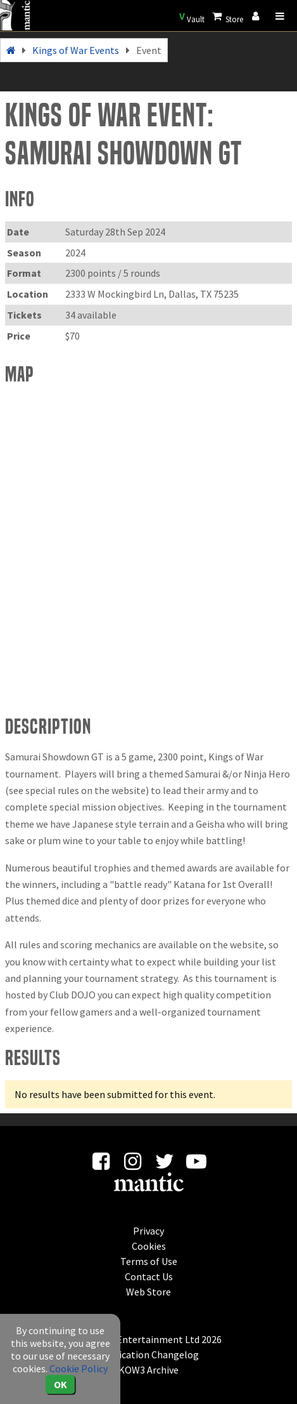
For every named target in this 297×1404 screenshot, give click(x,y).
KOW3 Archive (148, 1369)
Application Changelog (149, 1354)
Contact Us (149, 1276)
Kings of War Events (75, 50)
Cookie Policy (78, 1368)
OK (60, 1384)
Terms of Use (148, 1261)
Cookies (149, 1246)
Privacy (148, 1230)
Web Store (148, 1291)
